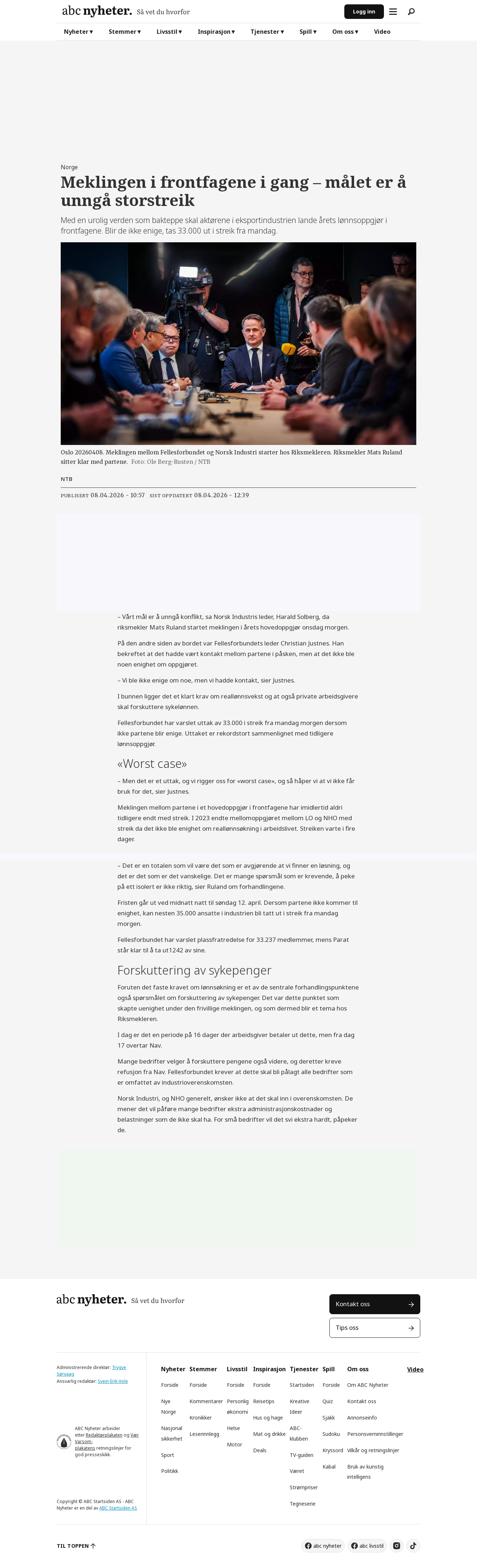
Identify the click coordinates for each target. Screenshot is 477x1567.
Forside (170, 1384)
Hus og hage (268, 1417)
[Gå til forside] (200, 11)
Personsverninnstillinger (375, 1433)
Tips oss (347, 1327)
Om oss (343, 32)
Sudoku (331, 1433)
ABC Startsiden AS (118, 1508)
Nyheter (76, 32)
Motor (234, 1444)
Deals (259, 1450)
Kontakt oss (353, 1304)
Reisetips (263, 1401)
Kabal (329, 1466)
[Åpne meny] (393, 11)
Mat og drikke (269, 1433)
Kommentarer (206, 1401)
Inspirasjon (214, 32)
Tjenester (264, 32)
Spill (306, 32)
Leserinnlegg (204, 1433)
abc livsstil (372, 1545)
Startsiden (302, 1384)
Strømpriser (304, 1487)
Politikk (169, 1470)
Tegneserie (303, 1503)
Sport (167, 1454)
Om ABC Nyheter (367, 1384)
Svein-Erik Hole (113, 1381)
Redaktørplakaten (104, 1435)
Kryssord (332, 1450)
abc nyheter (327, 1545)
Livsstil (167, 32)
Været (297, 1470)
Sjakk (328, 1417)
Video (382, 32)
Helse (233, 1428)
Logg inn (364, 11)
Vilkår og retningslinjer (373, 1450)
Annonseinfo (362, 1417)
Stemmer (122, 32)
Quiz (327, 1401)
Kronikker (200, 1417)
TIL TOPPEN (73, 1545)
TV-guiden (301, 1454)
